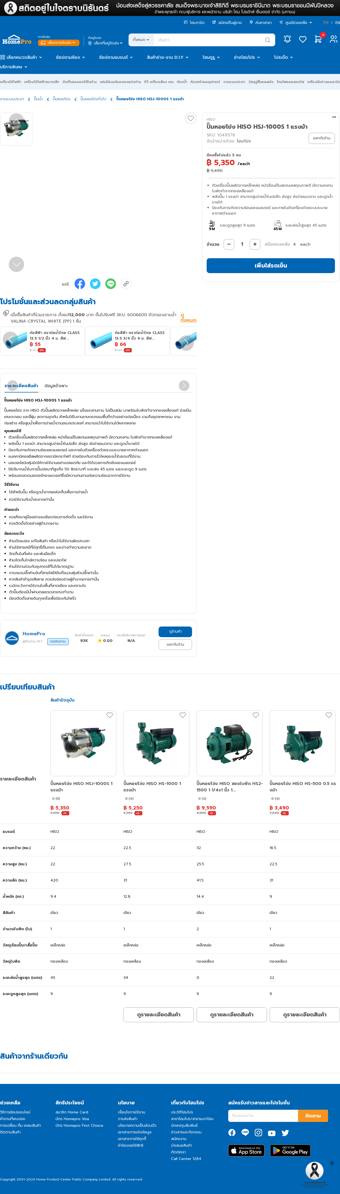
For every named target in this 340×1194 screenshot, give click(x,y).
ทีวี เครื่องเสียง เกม (159, 81)
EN (337, 23)
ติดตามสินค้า (10, 1132)
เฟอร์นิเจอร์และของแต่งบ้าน (120, 81)
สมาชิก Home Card (72, 1112)
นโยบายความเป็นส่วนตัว (137, 1125)
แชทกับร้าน (175, 644)
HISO (211, 119)
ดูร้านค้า (175, 631)
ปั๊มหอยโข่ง (61, 99)
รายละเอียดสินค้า (21, 386)
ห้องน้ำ (182, 81)
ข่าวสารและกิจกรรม (186, 1132)
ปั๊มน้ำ (38, 99)
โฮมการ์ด (194, 23)
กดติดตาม (58, 641)
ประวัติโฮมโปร (182, 1112)
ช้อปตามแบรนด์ (113, 57)
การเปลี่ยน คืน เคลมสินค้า (20, 1125)
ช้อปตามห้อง (68, 57)
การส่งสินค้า (127, 1119)
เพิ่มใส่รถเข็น (271, 265)
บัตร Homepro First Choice (79, 1125)
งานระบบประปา (234, 81)
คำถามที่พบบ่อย (12, 1119)
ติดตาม (313, 1116)
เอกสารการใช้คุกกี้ (132, 1139)
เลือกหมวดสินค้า (22, 57)
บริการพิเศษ (11, 67)
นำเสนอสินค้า (181, 1145)
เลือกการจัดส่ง (58, 42)
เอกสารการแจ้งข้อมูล (134, 1132)
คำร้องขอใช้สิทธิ (130, 1145)
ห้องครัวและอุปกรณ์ (205, 81)
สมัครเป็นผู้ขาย (227, 23)
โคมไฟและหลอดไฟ (290, 81)
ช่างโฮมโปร (244, 57)
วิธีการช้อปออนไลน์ (15, 1112)
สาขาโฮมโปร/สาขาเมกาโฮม (192, 1119)
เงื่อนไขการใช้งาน (131, 1112)
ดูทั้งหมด (189, 318)
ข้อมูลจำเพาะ (56, 386)
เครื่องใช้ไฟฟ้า (10, 81)
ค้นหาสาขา (260, 23)
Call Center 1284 (186, 1159)
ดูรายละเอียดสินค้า (158, 1014)
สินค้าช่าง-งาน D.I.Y (165, 57)
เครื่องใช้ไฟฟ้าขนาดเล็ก (41, 81)
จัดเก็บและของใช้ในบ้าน (79, 81)
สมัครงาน (178, 1139)
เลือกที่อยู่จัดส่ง (106, 43)
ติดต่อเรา (178, 1152)
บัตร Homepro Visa (72, 1119)
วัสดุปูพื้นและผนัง (261, 81)
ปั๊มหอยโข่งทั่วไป (93, 99)
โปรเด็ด (281, 57)
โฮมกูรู (209, 57)
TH (325, 23)
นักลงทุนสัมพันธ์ (184, 1125)
